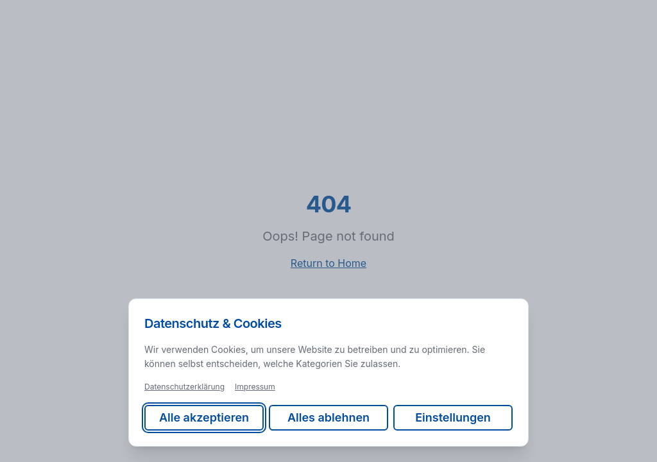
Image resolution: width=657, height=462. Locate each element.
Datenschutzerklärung (184, 386)
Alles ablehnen (328, 417)
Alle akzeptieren (204, 417)
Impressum (255, 386)
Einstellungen (453, 417)
